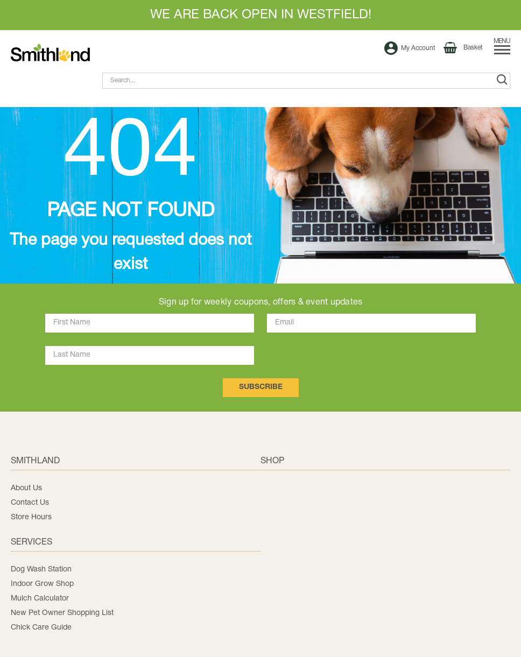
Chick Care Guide (41, 627)
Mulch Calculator (40, 598)
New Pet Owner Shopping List (62, 613)
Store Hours (31, 517)
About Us (26, 488)
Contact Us (30, 502)
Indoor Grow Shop (42, 584)
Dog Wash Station (41, 569)
